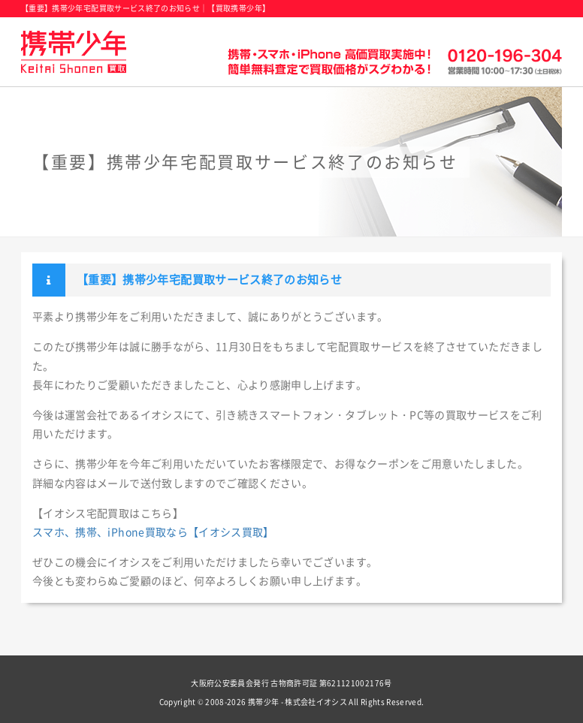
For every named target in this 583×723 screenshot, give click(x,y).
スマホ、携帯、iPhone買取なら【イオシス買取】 (153, 532)
